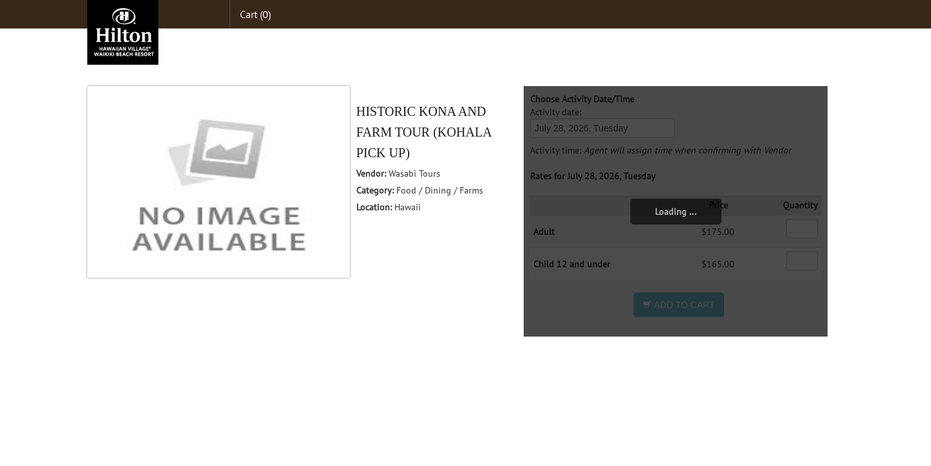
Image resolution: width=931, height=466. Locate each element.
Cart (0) (255, 14)
